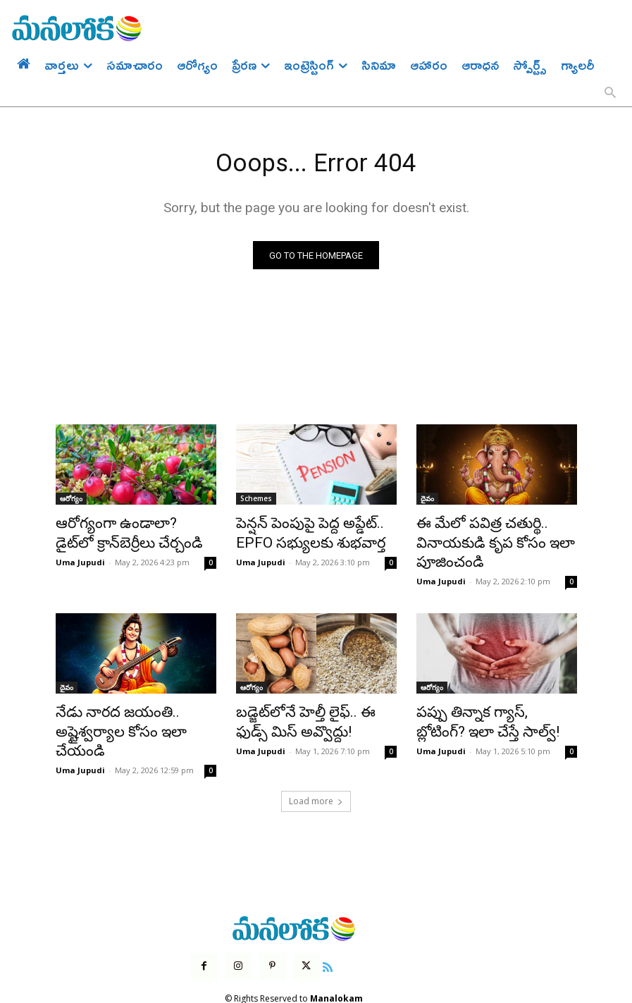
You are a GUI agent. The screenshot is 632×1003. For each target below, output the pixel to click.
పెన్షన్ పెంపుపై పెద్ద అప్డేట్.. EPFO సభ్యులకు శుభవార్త (311, 533)
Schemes (256, 502)
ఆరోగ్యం (71, 502)
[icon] (318, 930)
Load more (316, 767)
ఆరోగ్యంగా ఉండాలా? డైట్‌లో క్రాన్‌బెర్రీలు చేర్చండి (122, 533)
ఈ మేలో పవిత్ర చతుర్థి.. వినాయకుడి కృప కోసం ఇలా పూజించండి (481, 540)
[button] (610, 94)
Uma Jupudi (80, 558)
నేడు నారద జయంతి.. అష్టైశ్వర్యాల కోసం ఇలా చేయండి (135, 710)
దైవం (427, 502)
